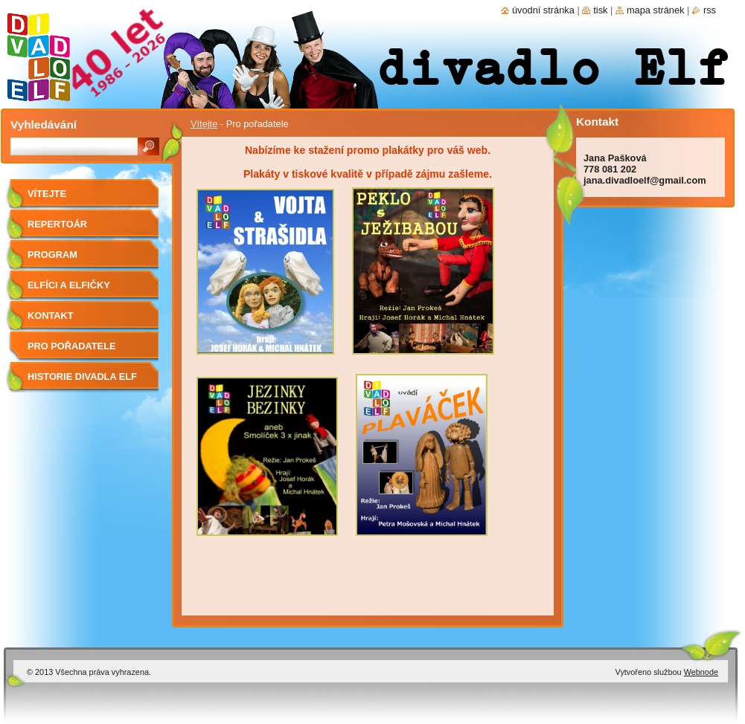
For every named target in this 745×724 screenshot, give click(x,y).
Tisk (600, 10)
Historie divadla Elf (82, 376)
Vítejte (204, 123)
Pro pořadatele (72, 346)
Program (52, 254)
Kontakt (51, 315)
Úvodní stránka (543, 10)
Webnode (701, 672)
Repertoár (57, 224)
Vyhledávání (43, 124)
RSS (709, 10)
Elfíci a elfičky (69, 285)
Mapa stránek (656, 10)
